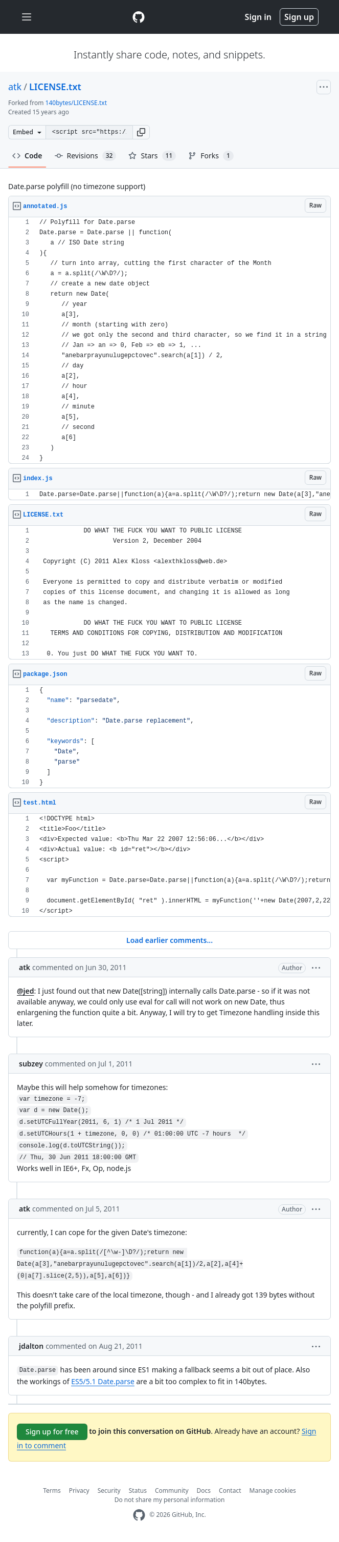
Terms (52, 1490)
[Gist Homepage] (138, 17)
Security (109, 1490)
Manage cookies (273, 1490)
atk (14, 86)
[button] (141, 132)
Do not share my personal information (170, 1499)
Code (27, 155)
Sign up (299, 17)
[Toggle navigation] (26, 17)
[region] (169, 340)
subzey (31, 1063)
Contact (230, 1490)
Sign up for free (52, 1431)
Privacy (79, 1490)
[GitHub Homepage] (139, 1515)
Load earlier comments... (169, 940)
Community (172, 1490)
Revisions (86, 156)
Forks (211, 156)
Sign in (258, 17)
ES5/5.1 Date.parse (102, 1381)
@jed (25, 991)
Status (138, 1490)
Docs (204, 1490)
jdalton (31, 1346)
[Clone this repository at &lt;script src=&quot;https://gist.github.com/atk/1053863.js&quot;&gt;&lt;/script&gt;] (89, 132)
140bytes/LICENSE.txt (76, 102)
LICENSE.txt (55, 86)
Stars (152, 156)
